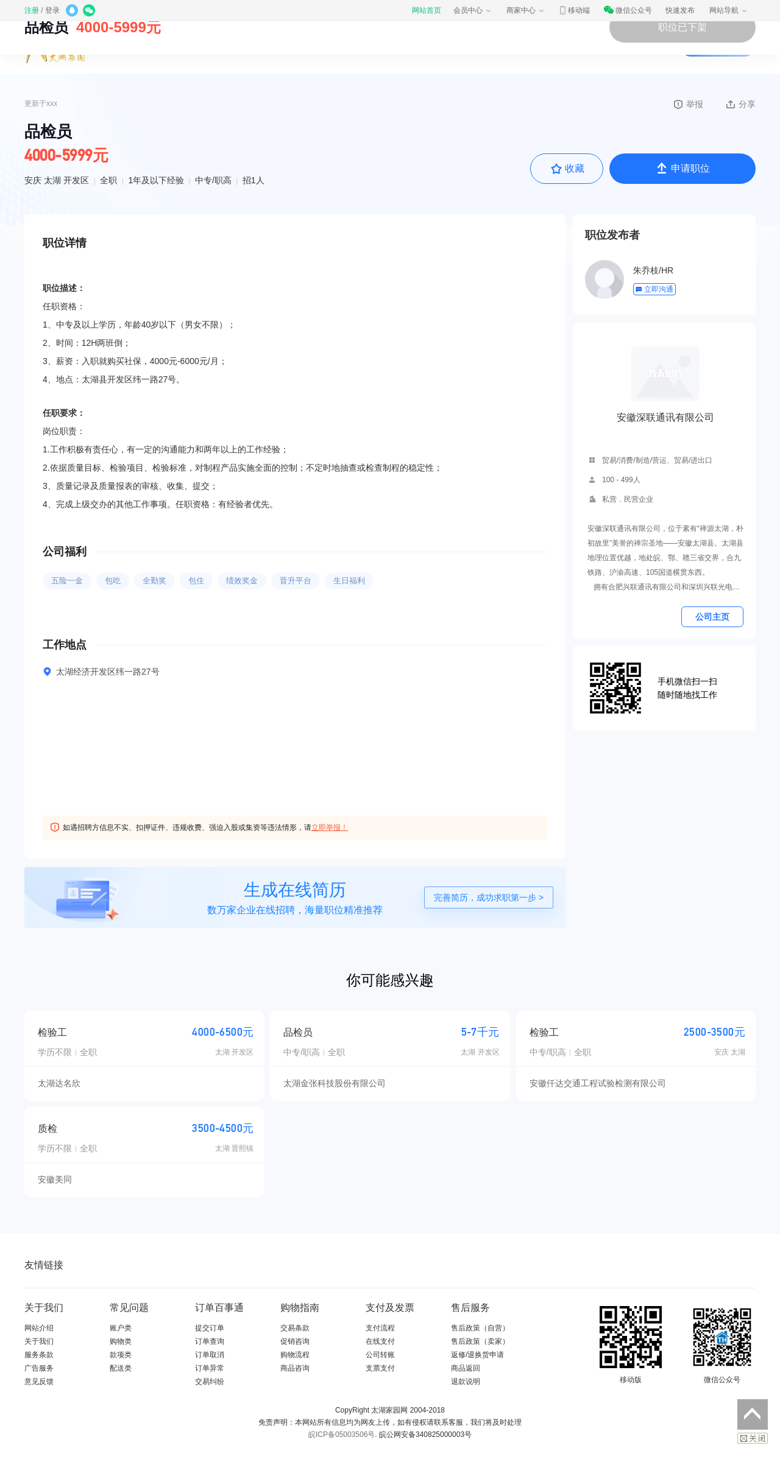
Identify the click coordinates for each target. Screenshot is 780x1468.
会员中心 (472, 10)
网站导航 (728, 10)
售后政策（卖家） (480, 1341)
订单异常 (209, 1368)
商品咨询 (295, 1368)
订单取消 (209, 1354)
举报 (687, 104)
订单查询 (209, 1341)
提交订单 (209, 1328)
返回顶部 (752, 1414)
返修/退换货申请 (477, 1354)
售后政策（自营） (480, 1328)
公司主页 (712, 617)
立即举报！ (329, 827)
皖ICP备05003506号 (341, 1434)
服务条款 (39, 1354)
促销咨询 (295, 1341)
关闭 (752, 1438)
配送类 (121, 1368)
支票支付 (380, 1368)
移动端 (574, 10)
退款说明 (465, 1381)
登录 (52, 10)
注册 (31, 10)
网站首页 (426, 10)
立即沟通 (654, 289)
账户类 (121, 1328)
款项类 (121, 1354)
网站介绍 (39, 1328)
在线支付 (380, 1341)
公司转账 (380, 1354)
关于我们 (39, 1341)
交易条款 (295, 1328)
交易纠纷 (209, 1381)
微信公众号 (627, 10)
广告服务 (39, 1368)
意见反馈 (39, 1381)
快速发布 (680, 10)
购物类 (121, 1341)
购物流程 (295, 1354)
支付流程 (380, 1328)
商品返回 (465, 1368)
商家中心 (525, 10)
